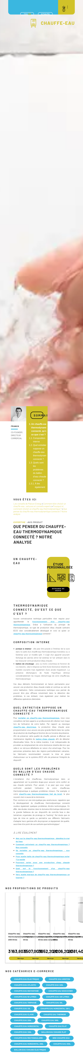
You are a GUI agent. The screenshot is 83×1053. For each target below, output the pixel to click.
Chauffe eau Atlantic (25, 985)
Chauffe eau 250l (62, 1044)
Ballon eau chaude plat (53, 1032)
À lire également (40, 485)
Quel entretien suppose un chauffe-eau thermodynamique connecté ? (42, 452)
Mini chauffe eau (61, 1038)
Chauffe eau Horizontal (26, 1026)
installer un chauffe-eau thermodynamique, (39, 718)
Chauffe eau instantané (26, 991)
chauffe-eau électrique (24, 727)
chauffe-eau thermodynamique (27, 633)
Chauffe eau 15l (22, 1009)
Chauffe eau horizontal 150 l (55, 1009)
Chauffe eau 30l (54, 1003)
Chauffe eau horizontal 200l (28, 1044)
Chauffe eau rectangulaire (28, 1038)
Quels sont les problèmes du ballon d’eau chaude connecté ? (39, 471)
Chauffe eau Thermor (55, 1014)
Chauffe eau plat (58, 1026)
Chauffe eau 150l (22, 1032)
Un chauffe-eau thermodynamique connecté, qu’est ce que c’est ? (40, 429)
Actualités (45, 14)
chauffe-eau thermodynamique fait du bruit (40, 794)
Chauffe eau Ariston (59, 979)
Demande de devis (58, 589)
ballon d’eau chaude (45, 739)
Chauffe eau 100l (54, 985)
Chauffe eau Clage (24, 1014)
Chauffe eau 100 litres (57, 997)
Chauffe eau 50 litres (25, 997)
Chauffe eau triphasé (25, 1003)
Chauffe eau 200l (22, 1020)
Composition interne (39, 440)
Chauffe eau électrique (26, 979)
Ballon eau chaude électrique (30, 1050)
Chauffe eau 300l (50, 1020)
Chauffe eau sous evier (61, 991)
